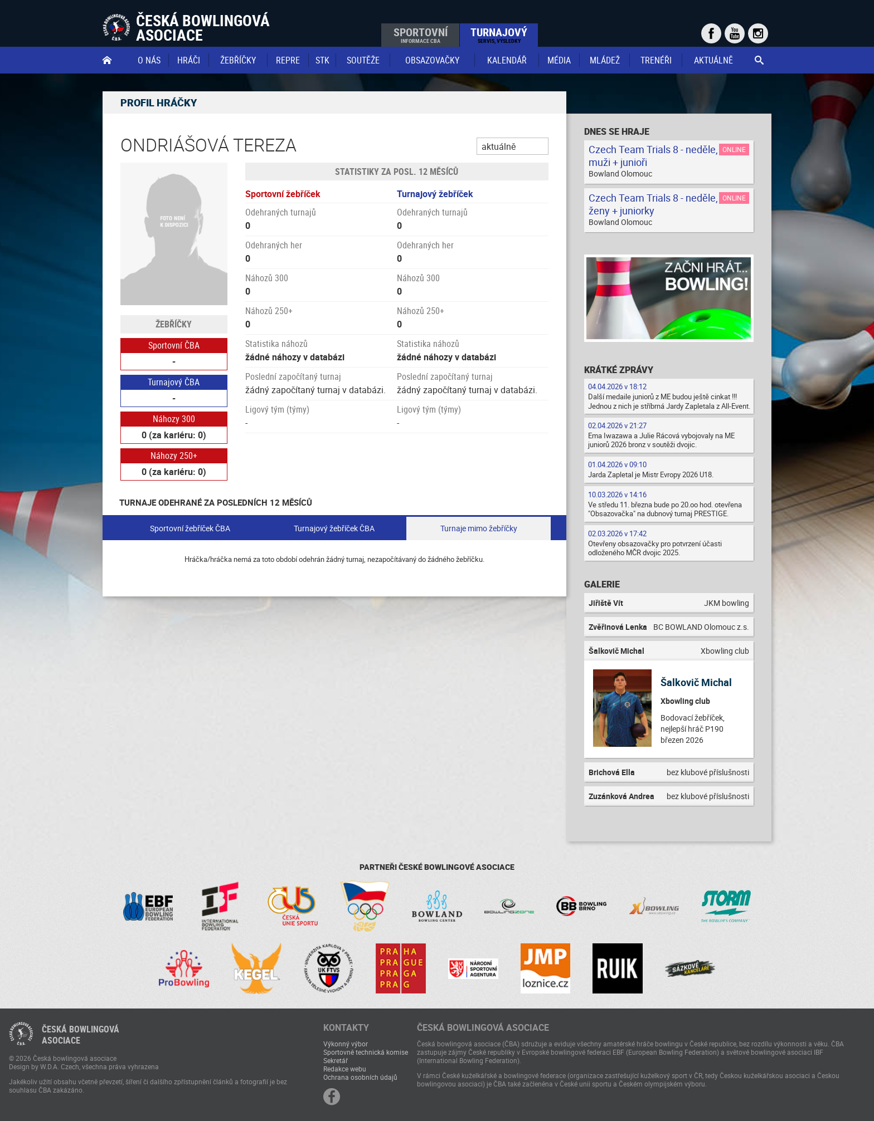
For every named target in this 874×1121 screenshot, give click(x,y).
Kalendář (507, 60)
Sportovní (421, 35)
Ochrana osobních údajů (360, 1077)
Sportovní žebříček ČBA (190, 528)
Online (734, 149)
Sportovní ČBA (174, 345)
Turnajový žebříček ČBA (334, 528)
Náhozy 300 (174, 419)
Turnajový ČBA (174, 382)
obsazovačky (432, 60)
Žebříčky (238, 60)
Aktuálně (713, 60)
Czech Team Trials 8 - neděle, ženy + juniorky (653, 204)
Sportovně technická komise (365, 1051)
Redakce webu (344, 1068)
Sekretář (335, 1060)
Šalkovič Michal (696, 682)
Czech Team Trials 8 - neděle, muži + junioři (653, 156)
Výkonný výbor (345, 1043)
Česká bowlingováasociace (80, 1034)
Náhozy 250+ (173, 455)
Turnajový (498, 35)
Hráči (188, 60)
